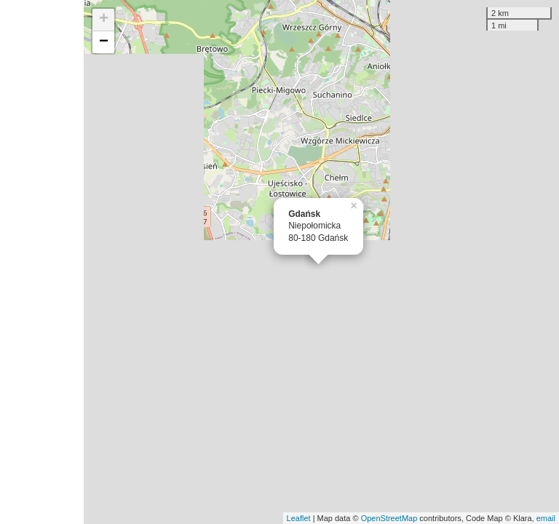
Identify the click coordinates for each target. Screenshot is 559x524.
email (545, 518)
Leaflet (299, 518)
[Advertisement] (42, 262)
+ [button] (103, 20)
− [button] (103, 42)
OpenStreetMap (389, 518)
